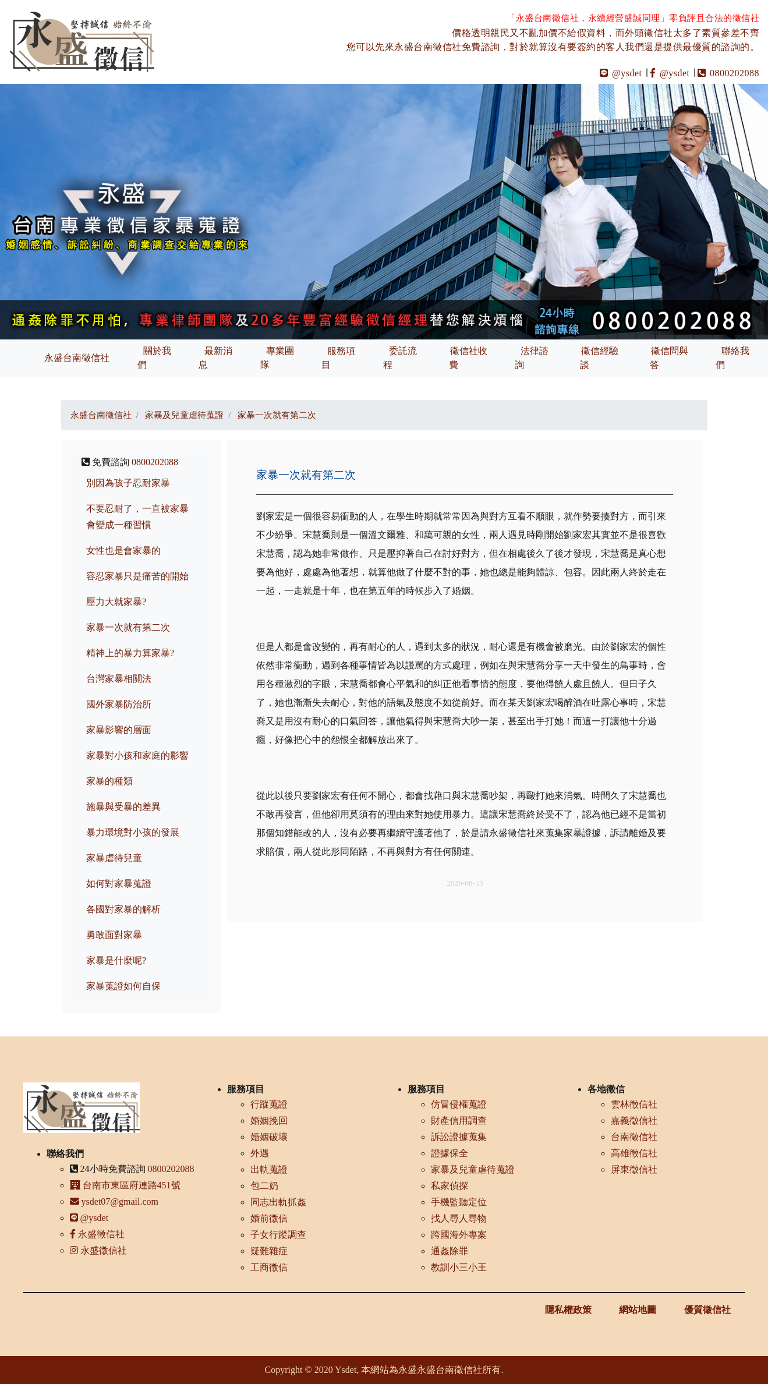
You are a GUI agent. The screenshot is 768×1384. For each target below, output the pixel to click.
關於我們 (154, 358)
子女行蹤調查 (278, 1235)
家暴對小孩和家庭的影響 (137, 755)
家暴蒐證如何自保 (123, 986)
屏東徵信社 (634, 1169)
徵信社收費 (468, 358)
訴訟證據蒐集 (459, 1137)
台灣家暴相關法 (118, 679)
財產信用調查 (459, 1120)
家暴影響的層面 (118, 730)
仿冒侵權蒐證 (459, 1104)
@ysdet (621, 73)
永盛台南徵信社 (76, 358)
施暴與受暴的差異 (123, 807)
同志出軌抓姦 (278, 1202)
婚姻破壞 (269, 1137)
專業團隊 (277, 358)
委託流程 (400, 358)
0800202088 (728, 73)
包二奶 (264, 1186)
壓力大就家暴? (116, 602)
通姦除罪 (449, 1251)
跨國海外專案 (459, 1235)
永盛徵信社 (97, 1234)
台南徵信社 (634, 1137)
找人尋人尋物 (459, 1218)
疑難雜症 (269, 1251)
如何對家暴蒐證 (118, 884)
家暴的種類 (109, 781)
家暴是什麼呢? (116, 960)
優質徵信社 (707, 1310)
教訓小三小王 (459, 1267)
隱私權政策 (568, 1310)
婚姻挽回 (269, 1120)
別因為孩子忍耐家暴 (128, 483)
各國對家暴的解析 (123, 909)
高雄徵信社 (634, 1153)
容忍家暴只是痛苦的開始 (137, 576)
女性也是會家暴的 (123, 550)
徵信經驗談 (599, 358)
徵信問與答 (669, 358)
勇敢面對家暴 (114, 935)
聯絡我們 (732, 358)
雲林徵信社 (634, 1104)
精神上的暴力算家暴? (130, 653)
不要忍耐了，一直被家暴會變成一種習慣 (137, 517)
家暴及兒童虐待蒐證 (473, 1169)
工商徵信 (269, 1267)
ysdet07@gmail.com (114, 1201)
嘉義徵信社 (634, 1120)
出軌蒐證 (269, 1169)
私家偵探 (449, 1186)
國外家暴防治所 (118, 704)
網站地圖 (637, 1310)
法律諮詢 (531, 358)
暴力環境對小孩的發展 (132, 832)
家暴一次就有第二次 (128, 627)
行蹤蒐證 (269, 1104)
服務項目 (338, 358)
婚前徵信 (269, 1218)
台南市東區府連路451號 (125, 1185)
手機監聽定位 (459, 1202)
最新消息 (215, 358)
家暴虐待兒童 (114, 858)
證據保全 (449, 1153)
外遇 (259, 1153)
